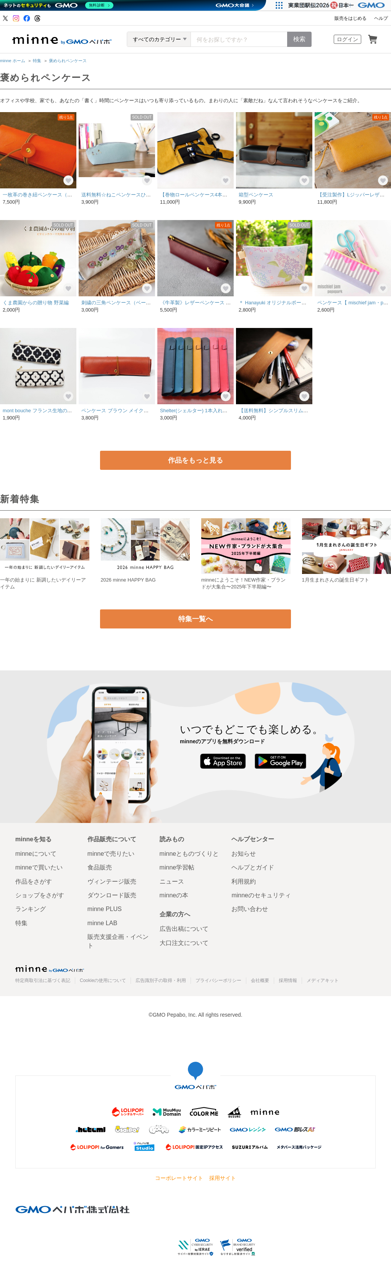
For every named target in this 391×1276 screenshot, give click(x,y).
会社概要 (260, 980)
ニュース (172, 881)
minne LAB (102, 923)
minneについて (36, 853)
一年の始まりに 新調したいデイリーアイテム (43, 583)
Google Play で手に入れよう (280, 761)
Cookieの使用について (103, 980)
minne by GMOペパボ (61, 39)
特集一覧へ (195, 619)
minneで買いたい (39, 867)
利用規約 (243, 881)
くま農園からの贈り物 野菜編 (36, 302)
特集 (37, 60)
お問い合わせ (249, 909)
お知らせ (243, 853)
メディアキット (323, 980)
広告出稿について (184, 929)
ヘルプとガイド (252, 867)
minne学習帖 (177, 867)
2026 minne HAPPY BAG (128, 580)
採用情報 (288, 980)
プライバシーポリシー (218, 980)
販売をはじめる (350, 18)
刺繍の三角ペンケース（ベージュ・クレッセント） (138, 302)
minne (49, 968)
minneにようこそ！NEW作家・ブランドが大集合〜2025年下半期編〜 (243, 583)
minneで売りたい (111, 853)
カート (373, 39)
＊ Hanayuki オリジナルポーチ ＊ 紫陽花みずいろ (294, 302)
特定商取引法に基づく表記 (42, 980)
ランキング (30, 909)
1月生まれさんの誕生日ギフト (335, 580)
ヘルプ (381, 18)
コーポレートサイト (179, 1178)
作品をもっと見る (195, 460)
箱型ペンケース (256, 195)
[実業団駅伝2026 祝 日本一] (337, 5)
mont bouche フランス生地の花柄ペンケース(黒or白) (61, 410)
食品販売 (99, 867)
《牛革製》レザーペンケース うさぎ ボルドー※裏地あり (223, 302)
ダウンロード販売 (111, 895)
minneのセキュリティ (261, 895)
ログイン (347, 39)
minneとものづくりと (189, 853)
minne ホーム (12, 60)
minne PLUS (104, 909)
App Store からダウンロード (223, 761)
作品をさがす (33, 881)
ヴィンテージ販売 (111, 881)
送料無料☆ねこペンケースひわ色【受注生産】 (133, 195)
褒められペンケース (68, 60)
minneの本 (174, 895)
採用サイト (222, 1178)
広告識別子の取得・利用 (161, 980)
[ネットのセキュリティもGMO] (58, 5)
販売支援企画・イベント (118, 941)
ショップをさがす (39, 895)
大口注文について (184, 943)
